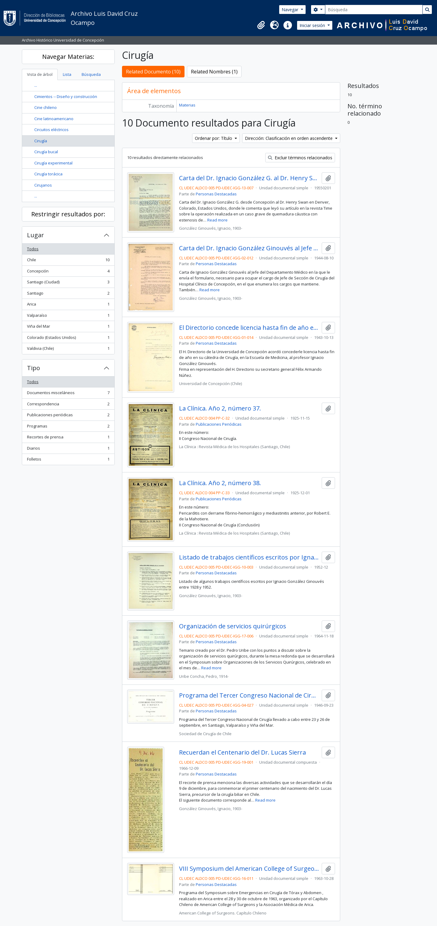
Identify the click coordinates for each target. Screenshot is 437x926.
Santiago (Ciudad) (68, 283)
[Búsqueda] (374, 9)
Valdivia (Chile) (68, 350)
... (35, 85)
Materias (187, 105)
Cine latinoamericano (53, 118)
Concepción (68, 272)
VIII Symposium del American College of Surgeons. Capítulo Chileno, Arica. (249, 868)
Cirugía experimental (53, 163)
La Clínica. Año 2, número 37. (220, 408)
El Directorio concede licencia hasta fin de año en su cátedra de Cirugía (249, 327)
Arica (68, 305)
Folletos (68, 460)
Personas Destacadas (216, 194)
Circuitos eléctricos (51, 129)
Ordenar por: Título (214, 138)
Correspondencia (68, 405)
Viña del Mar (68, 327)
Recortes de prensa (68, 438)
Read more (217, 220)
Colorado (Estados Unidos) (68, 339)
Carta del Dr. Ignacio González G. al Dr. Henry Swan (249, 178)
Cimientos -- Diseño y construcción (65, 96)
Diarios (68, 449)
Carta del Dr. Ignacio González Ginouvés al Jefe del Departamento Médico (249, 248)
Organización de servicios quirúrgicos (232, 626)
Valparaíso (68, 317)
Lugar (35, 235)
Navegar (291, 9)
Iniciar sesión (313, 25)
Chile (68, 261)
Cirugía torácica (48, 174)
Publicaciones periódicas (68, 416)
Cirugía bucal (46, 151)
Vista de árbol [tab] (40, 74)
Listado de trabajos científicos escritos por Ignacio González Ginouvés (249, 557)
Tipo (33, 368)
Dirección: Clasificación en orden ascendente (289, 138)
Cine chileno (45, 107)
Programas (68, 427)
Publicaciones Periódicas (219, 424)
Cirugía (40, 141)
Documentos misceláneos (68, 394)
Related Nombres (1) (214, 71)
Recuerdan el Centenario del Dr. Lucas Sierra (242, 752)
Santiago (68, 294)
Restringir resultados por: (68, 214)
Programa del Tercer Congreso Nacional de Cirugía (249, 695)
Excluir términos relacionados (300, 158)
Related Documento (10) (153, 71)
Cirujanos (43, 185)
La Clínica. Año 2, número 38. (220, 483)
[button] (261, 25)
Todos (33, 249)
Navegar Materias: (68, 56)
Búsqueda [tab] (91, 74)
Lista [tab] (67, 74)
